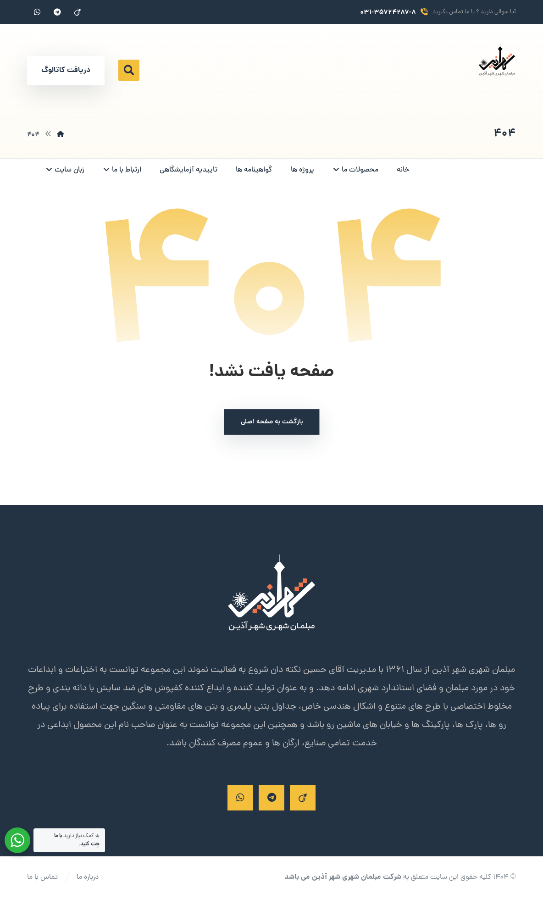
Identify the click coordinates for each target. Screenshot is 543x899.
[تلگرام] (57, 12)
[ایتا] (77, 12)
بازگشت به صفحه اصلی (271, 422)
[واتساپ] (37, 12)
